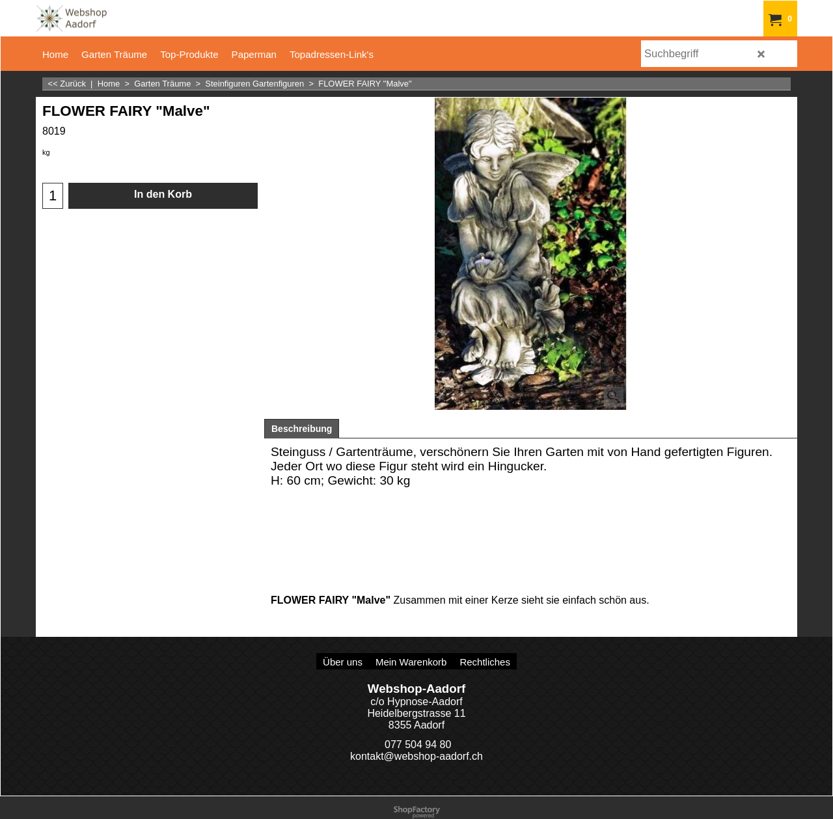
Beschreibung (301, 428)
